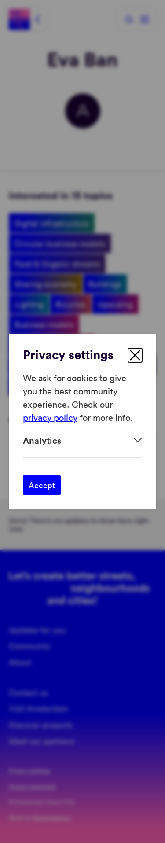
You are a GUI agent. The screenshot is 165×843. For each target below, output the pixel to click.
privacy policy (50, 417)
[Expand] (82, 440)
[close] (135, 355)
